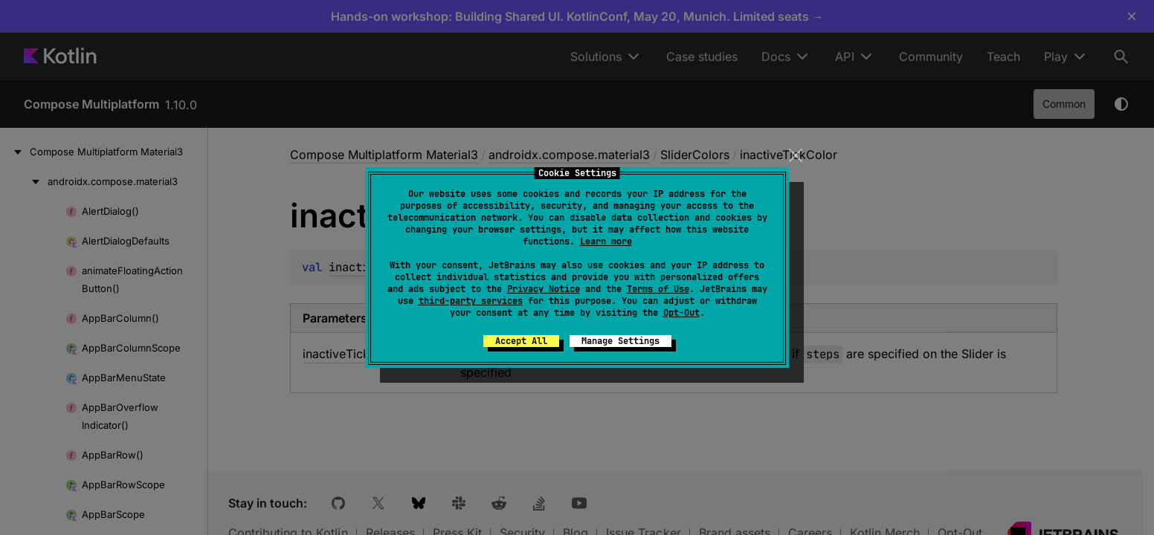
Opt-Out (681, 313)
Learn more (606, 241)
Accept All (521, 341)
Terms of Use (658, 289)
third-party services (471, 301)
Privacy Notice (543, 289)
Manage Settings (620, 341)
